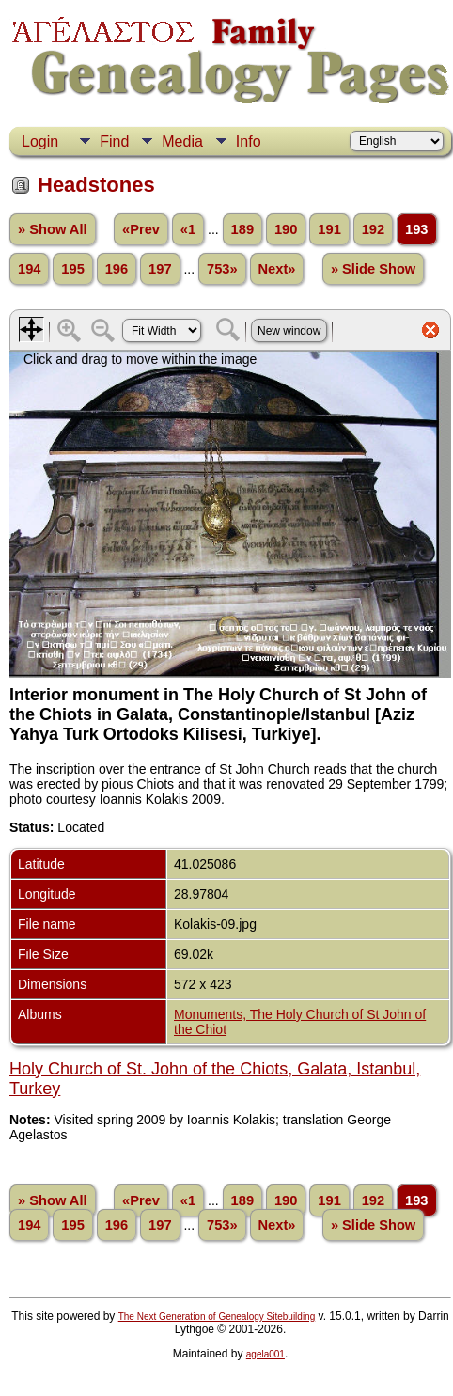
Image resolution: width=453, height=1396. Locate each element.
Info (248, 141)
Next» (277, 268)
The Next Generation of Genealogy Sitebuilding (217, 1316)
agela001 (265, 1354)
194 (29, 268)
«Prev (141, 229)
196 (116, 268)
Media (182, 141)
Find (114, 141)
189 (242, 229)
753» (222, 268)
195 (72, 268)
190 (285, 229)
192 (373, 229)
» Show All (52, 229)
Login (40, 141)
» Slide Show (373, 268)
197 (159, 268)
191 (329, 229)
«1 (187, 229)
